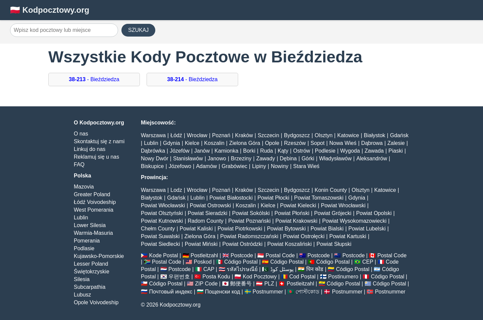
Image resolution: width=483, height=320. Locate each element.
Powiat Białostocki (231, 198)
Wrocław (197, 135)
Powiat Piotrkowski (239, 228)
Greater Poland (92, 194)
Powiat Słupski (333, 244)
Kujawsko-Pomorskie (99, 256)
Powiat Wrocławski (343, 205)
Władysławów (335, 158)
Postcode (242, 255)
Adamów (206, 166)
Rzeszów (295, 143)
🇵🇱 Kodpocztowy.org (49, 9)
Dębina (288, 158)
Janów (202, 151)
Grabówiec (234, 166)
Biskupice (152, 166)
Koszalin (214, 143)
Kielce (192, 143)
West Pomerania (93, 210)
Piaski (395, 151)
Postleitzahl (204, 255)
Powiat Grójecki (332, 213)
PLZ (269, 283)
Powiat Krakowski (296, 221)
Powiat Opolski (374, 213)
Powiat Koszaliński (289, 244)
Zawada (374, 151)
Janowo (217, 158)
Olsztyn (323, 135)
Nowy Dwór (154, 158)
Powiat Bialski (327, 228)
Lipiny (259, 166)
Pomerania (87, 241)
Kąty (283, 151)
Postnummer (268, 292)
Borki (249, 151)
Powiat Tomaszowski (318, 198)
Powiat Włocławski (163, 205)
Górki (308, 158)
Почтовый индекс (170, 292)
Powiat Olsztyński (162, 213)
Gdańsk (399, 135)
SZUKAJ (138, 30)
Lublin (81, 217)
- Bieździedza (94, 79)
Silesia (82, 279)
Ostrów (301, 151)
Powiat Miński (201, 244)
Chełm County (158, 228)
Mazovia (84, 187)
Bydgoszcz (297, 135)
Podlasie (84, 248)
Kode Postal (163, 255)
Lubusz (82, 295)
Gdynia (171, 143)
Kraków (244, 135)
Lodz (176, 190)
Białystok (374, 135)
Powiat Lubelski (367, 228)
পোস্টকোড (307, 292)
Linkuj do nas (89, 149)
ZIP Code (206, 283)
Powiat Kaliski (196, 228)
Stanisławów (188, 158)
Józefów (180, 151)
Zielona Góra (244, 143)
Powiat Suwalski (160, 236)
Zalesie (396, 143)
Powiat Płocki (273, 198)
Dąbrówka (153, 151)
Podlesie (325, 151)
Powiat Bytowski (286, 228)
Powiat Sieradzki (207, 213)
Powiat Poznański (249, 221)
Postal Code (280, 255)
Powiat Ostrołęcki (304, 236)
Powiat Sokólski (251, 213)
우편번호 (179, 276)
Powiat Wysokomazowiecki (354, 221)
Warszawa (153, 135)
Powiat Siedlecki (160, 244)
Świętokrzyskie (91, 271)
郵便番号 (241, 283)
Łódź (176, 135)
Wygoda (350, 151)
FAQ (79, 164)
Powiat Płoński (291, 213)
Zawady (265, 158)
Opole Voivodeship (96, 302)
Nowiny (279, 166)
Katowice (348, 135)
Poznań (221, 135)
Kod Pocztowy (260, 276)
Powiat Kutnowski (162, 221)
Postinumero (343, 276)
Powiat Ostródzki (242, 244)
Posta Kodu (216, 276)
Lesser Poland (91, 264)
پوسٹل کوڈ (281, 269)
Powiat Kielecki (298, 205)
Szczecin (268, 135)
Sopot (318, 143)
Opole (272, 143)
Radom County (206, 221)
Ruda (266, 151)
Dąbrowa (372, 143)
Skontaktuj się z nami (99, 141)
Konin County (331, 190)
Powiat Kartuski (347, 236)
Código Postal (241, 262)
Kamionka (226, 151)
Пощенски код (222, 292)
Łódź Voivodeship (95, 202)
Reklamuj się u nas (96, 157)
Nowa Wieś (343, 143)
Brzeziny (241, 158)
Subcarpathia (89, 287)
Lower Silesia (90, 225)
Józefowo (180, 166)
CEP (367, 262)
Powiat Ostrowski (210, 205)
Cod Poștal (302, 276)
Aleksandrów (371, 158)
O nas (81, 134)
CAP (208, 269)
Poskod (203, 262)
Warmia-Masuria (93, 233)
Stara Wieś (306, 166)
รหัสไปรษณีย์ (242, 269)
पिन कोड (314, 269)
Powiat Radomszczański (249, 236)
